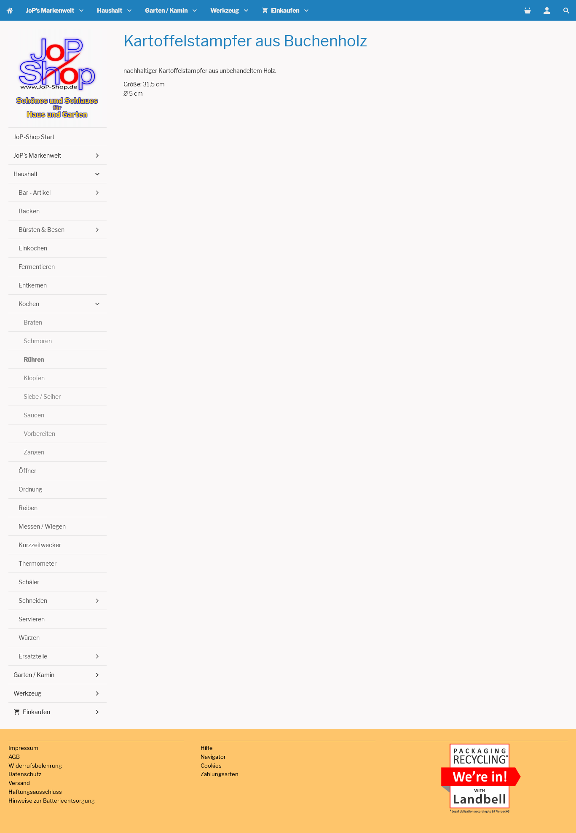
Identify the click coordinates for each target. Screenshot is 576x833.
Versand (19, 782)
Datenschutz (24, 774)
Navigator (213, 756)
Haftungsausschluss (35, 791)
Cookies (211, 765)
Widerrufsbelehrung (35, 765)
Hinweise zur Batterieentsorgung (51, 800)
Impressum (23, 747)
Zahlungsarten (219, 774)
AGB (14, 756)
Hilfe (207, 747)
